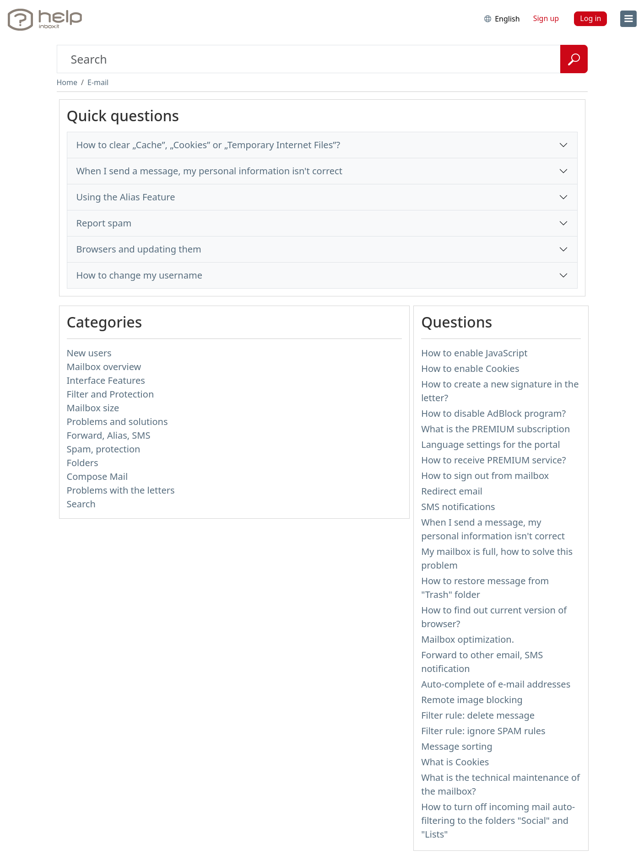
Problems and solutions (117, 421)
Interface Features (106, 380)
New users (89, 353)
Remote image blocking (472, 699)
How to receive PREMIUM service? (493, 460)
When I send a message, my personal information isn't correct (209, 171)
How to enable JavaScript (474, 353)
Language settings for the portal (490, 444)
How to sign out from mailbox (485, 475)
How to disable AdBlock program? (493, 413)
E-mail (97, 82)
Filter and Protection (110, 394)
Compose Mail (97, 476)
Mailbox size (93, 408)
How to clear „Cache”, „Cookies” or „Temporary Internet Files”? (208, 145)
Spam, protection (104, 449)
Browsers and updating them (138, 249)
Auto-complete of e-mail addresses (495, 684)
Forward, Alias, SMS (109, 435)
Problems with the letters (121, 490)
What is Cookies (455, 762)
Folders (82, 463)
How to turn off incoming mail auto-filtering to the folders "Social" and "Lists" (498, 820)
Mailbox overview (104, 366)
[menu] (628, 19)
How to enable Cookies (470, 368)
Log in (590, 18)
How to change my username (139, 275)
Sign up (546, 18)
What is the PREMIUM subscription (495, 429)
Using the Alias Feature (125, 197)
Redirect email (451, 491)
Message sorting (456, 746)
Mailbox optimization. (467, 639)
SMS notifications (458, 506)
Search (81, 504)
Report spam (104, 223)
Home (67, 82)
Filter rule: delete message (478, 715)
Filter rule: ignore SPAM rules (483, 731)
